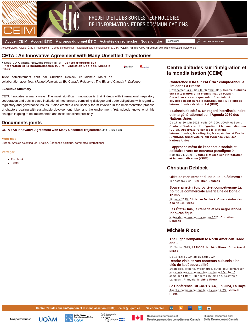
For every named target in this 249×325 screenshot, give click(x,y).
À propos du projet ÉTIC (76, 41)
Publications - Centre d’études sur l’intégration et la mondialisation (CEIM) (77, 47)
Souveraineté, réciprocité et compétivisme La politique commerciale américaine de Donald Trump (206, 191)
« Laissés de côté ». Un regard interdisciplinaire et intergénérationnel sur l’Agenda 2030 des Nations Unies (207, 114)
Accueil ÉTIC (41, 41)
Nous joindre (151, 41)
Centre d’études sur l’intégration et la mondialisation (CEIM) (49, 64)
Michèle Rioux (183, 230)
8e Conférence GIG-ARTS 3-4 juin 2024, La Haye (208, 286)
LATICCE (198, 247)
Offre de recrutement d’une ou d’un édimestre (206, 177)
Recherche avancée (213, 41)
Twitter (15, 162)
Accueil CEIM (16, 41)
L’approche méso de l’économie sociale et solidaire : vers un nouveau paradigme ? (203, 149)
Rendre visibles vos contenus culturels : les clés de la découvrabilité (204, 263)
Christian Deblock (82, 65)
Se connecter (155, 308)
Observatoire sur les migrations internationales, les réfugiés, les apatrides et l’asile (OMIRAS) (207, 133)
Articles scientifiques (24, 142)
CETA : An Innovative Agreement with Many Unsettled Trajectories (52, 130)
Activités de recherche (118, 41)
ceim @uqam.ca (129, 308)
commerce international (89, 142)
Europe (6, 142)
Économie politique (61, 142)
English (43, 142)
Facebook (17, 159)
